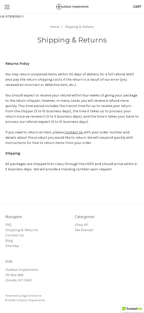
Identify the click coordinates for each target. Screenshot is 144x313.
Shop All (81, 225)
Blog (9, 240)
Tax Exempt (84, 230)
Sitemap (12, 246)
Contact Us (73, 132)
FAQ (8, 225)
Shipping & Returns (21, 230)
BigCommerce (32, 295)
